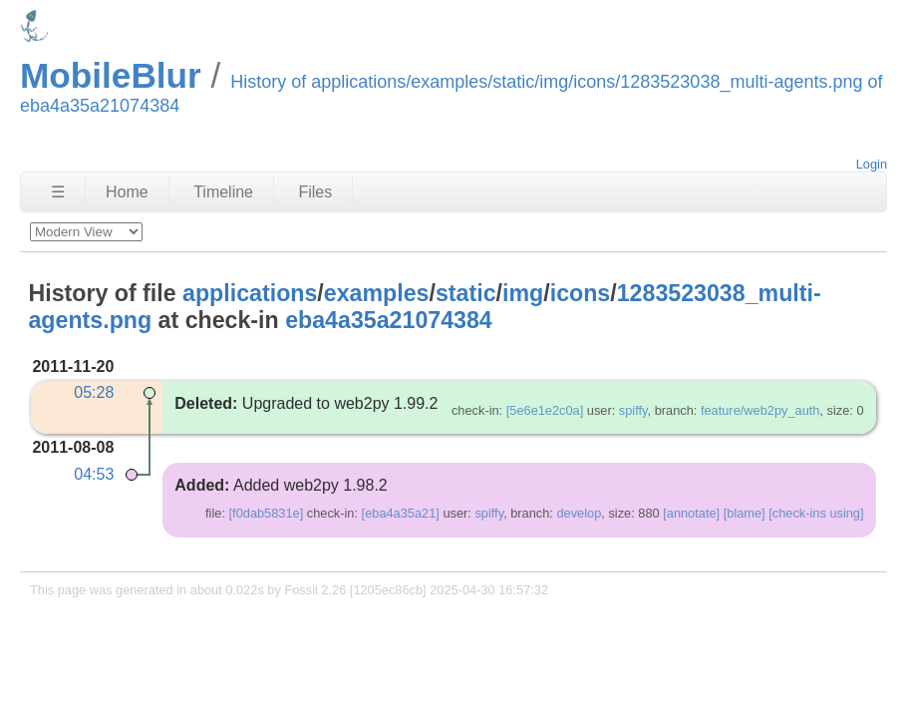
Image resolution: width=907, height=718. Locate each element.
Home (127, 191)
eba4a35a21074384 (388, 320)
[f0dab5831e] (266, 513)
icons (580, 293)
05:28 (94, 392)
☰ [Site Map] (58, 191)
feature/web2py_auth (760, 410)
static (466, 293)
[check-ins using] (815, 513)
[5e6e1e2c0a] (545, 410)
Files (315, 191)
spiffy (633, 410)
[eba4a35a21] (401, 513)
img (522, 293)
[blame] (744, 513)
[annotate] (691, 513)
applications (249, 293)
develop (578, 513)
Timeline (223, 191)
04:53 (94, 474)
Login (871, 164)
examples (377, 293)
